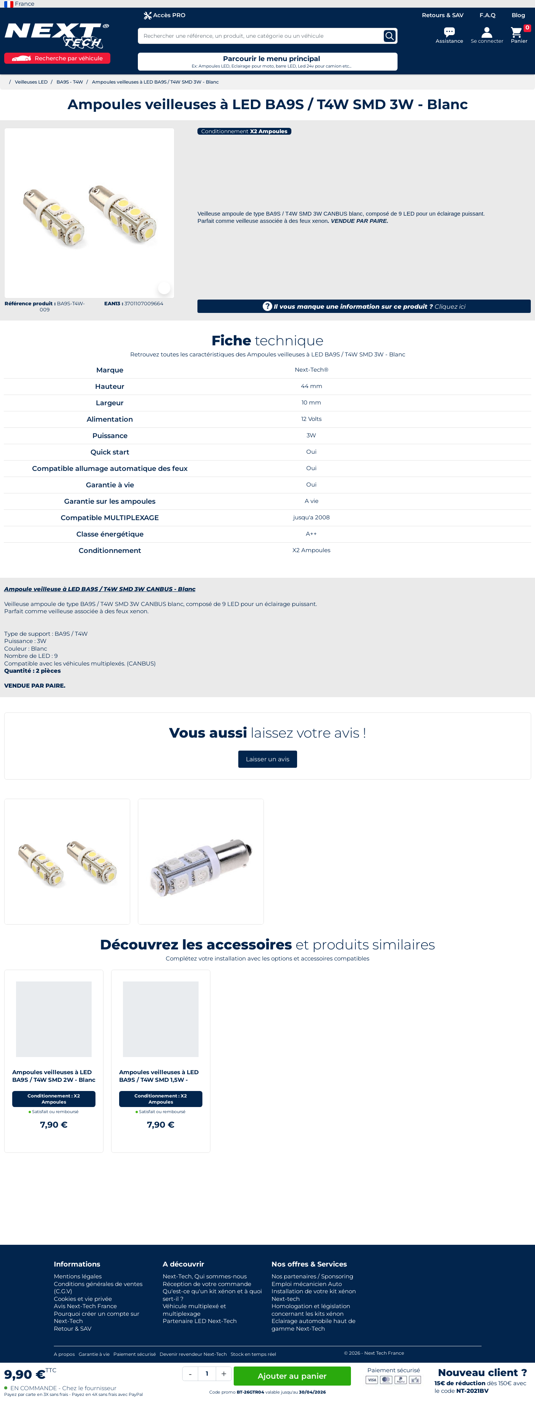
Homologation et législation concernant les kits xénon (311, 1309)
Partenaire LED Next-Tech (200, 1321)
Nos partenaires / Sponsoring (312, 1276)
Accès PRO (165, 15)
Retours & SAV (443, 15)
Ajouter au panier (292, 1376)
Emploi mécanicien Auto (307, 1284)
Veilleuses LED (31, 82)
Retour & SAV (72, 1328)
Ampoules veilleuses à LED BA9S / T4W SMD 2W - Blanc (53, 1075)
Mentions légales (78, 1276)
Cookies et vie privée (83, 1298)
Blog (518, 15)
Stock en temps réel (253, 1354)
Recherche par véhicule (57, 58)
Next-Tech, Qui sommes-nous (205, 1276)
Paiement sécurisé (134, 1354)
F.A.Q (488, 15)
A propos (64, 1354)
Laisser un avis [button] (267, 759)
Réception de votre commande (207, 1284)
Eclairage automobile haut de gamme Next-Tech (314, 1324)
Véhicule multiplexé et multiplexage (194, 1309)
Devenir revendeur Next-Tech (193, 1354)
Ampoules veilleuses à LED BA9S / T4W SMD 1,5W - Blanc (159, 1079)
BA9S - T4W (70, 82)
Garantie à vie (94, 1354)
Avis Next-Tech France (85, 1306)
